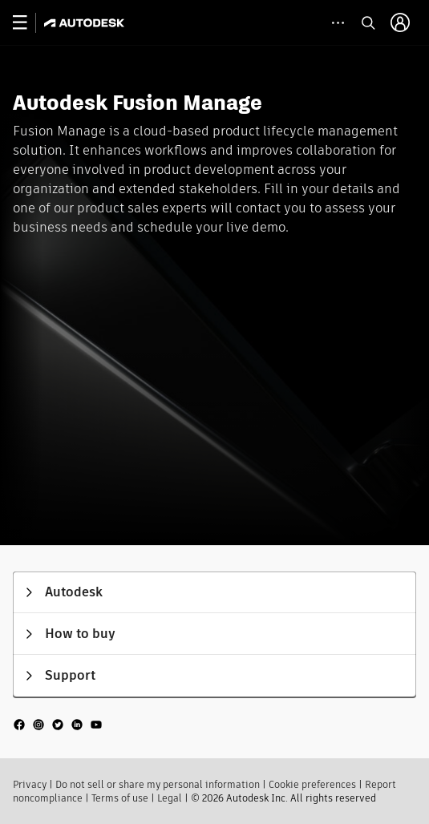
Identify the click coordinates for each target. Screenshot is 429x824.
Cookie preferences (312, 784)
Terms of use (119, 798)
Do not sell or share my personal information (157, 784)
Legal (169, 798)
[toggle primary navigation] (28, 23)
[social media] (58, 724)
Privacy (30, 784)
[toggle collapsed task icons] (338, 23)
